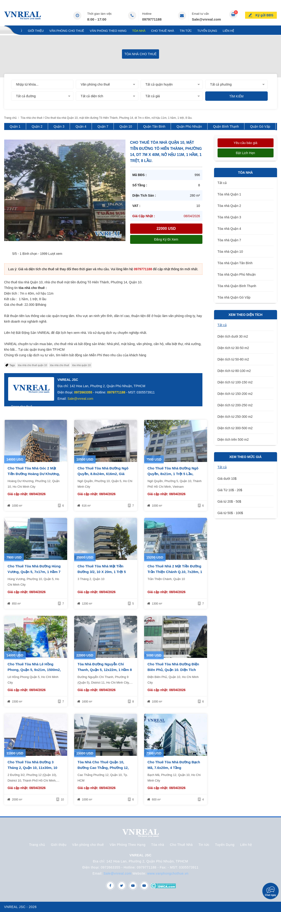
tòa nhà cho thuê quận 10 (32, 365)
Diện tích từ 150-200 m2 (235, 394)
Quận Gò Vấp (260, 126)
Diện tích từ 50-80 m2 (233, 359)
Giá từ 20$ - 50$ (229, 501)
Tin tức (186, 30)
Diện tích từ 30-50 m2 (233, 348)
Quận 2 (37, 126)
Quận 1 (15, 126)
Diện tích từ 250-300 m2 (235, 416)
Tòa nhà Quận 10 (230, 251)
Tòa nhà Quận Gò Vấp (234, 297)
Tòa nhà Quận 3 (229, 217)
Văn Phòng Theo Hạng (108, 30)
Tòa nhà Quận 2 (229, 206)
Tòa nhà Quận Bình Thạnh (237, 286)
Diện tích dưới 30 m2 (233, 336)
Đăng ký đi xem (166, 239)
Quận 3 (59, 126)
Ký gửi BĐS (265, 15)
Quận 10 (125, 126)
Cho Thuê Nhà (162, 30)
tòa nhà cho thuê (59, 365)
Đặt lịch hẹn (245, 153)
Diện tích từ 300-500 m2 (235, 428)
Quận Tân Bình (154, 126)
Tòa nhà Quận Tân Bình (235, 263)
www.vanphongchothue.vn (168, 873)
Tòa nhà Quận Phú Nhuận (237, 274)
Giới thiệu (36, 30)
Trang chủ (13, 30)
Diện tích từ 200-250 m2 (235, 405)
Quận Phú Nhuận (189, 126)
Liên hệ (228, 30)
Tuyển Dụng (207, 30)
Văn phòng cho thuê (66, 30)
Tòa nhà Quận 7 (229, 240)
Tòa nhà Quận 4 (229, 229)
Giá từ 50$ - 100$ (230, 513)
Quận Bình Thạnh (226, 126)
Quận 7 (102, 126)
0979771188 (151, 19)
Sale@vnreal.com (206, 19)
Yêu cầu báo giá (245, 143)
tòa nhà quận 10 (81, 365)
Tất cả (222, 183)
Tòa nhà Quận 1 (229, 194)
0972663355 (83, 392)
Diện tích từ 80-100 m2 (234, 371)
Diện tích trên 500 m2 (233, 439)
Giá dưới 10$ (227, 478)
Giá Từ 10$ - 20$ (230, 490)
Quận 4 (81, 126)
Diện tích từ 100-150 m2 (235, 382)
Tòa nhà (139, 30)
